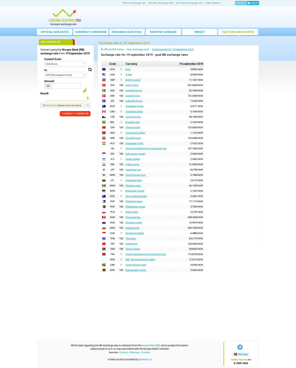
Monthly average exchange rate (163, 32)
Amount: (49, 81)
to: (46, 70)
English (253, 3)
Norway (241, 354)
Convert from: (53, 59)
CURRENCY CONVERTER (75, 113)
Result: (44, 93)
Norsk (240, 3)
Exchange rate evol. (127, 32)
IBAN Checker (212, 3)
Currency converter (91, 32)
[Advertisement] (176, 17)
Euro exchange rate (134, 3)
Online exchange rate (189, 3)
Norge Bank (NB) (151, 345)
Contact (124, 352)
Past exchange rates (238, 32)
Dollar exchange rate (161, 3)
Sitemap (134, 352)
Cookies (145, 352)
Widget (199, 32)
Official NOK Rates (55, 32)
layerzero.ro (145, 359)
